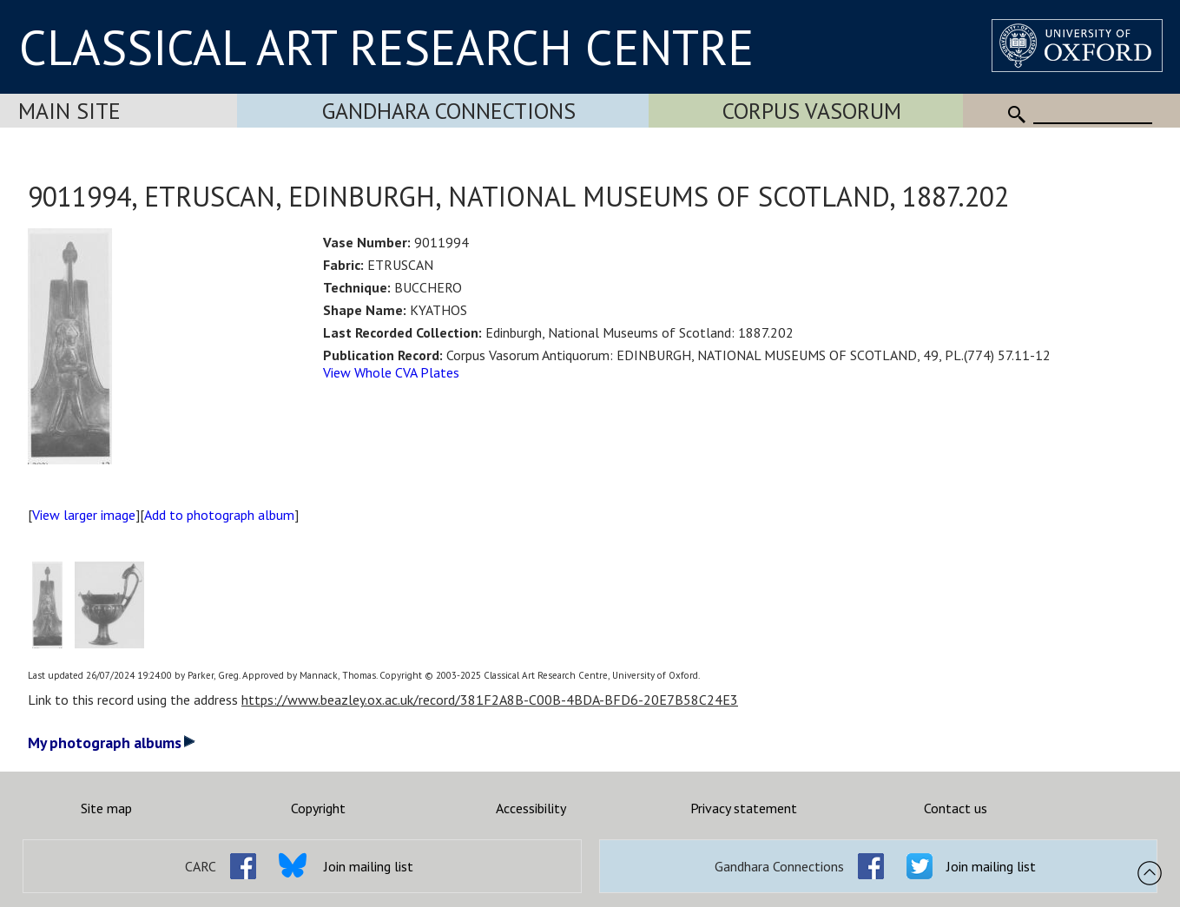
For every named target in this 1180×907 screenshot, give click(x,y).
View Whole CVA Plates (391, 372)
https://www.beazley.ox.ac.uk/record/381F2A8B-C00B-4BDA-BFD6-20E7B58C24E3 (489, 699)
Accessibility (531, 808)
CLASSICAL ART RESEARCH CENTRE (386, 47)
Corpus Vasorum (811, 110)
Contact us (955, 808)
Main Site (69, 110)
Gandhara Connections (449, 110)
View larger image (83, 514)
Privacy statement (743, 808)
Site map (106, 808)
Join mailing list (368, 866)
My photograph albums (111, 743)
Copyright (318, 808)
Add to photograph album (219, 514)
